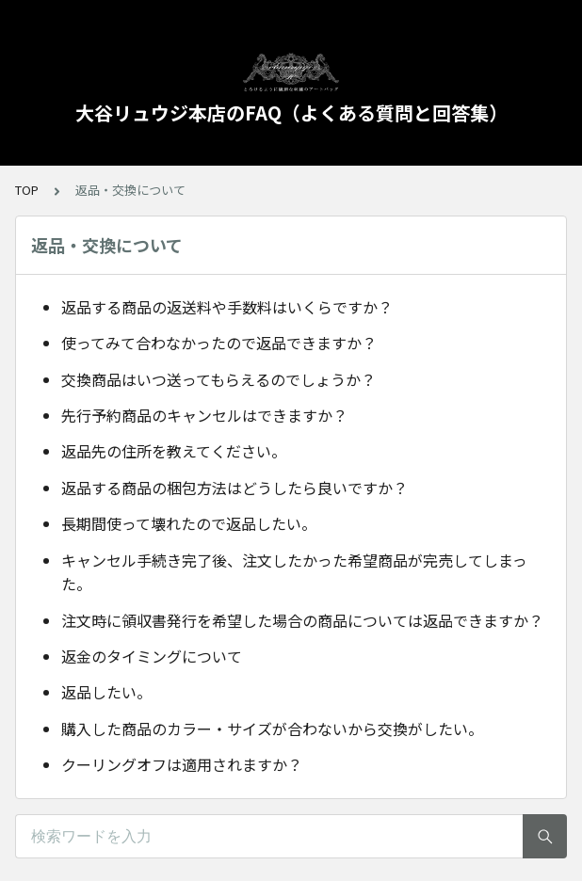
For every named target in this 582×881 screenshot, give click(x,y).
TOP (27, 190)
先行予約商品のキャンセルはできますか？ (204, 415)
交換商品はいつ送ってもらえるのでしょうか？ (218, 379)
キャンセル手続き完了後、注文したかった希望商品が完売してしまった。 (294, 572)
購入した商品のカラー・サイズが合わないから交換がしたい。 (272, 728)
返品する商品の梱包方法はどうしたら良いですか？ (234, 487)
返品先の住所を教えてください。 (173, 451)
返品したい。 (106, 692)
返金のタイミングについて (151, 656)
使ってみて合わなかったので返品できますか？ (219, 342)
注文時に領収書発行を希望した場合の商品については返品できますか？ (302, 620)
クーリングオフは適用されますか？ (181, 764)
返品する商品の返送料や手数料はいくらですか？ (227, 307)
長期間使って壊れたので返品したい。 (188, 523)
